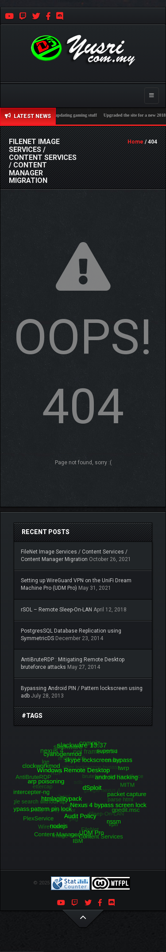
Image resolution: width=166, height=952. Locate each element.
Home (135, 142)
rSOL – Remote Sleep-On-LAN (56, 610)
